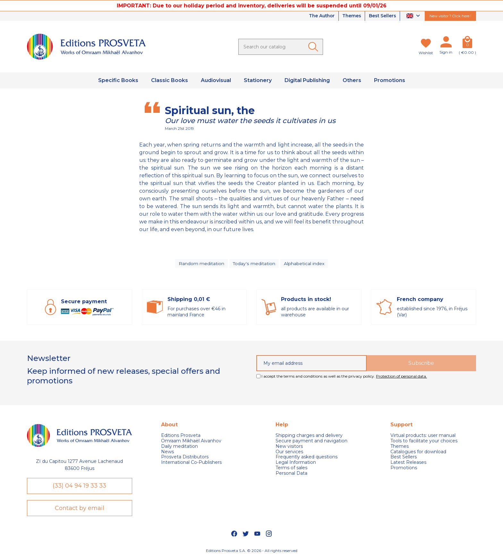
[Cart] (467, 43)
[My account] (445, 43)
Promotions (403, 468)
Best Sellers (382, 16)
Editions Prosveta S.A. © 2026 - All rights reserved (251, 552)
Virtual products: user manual (423, 436)
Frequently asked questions (306, 458)
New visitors (289, 447)
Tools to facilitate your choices (423, 441)
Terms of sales (291, 468)
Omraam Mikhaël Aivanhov (191, 441)
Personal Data (291, 474)
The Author (319, 16)
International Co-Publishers (191, 463)
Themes (350, 16)
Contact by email (79, 509)
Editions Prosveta (180, 436)
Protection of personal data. (401, 376)
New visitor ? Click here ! (450, 16)
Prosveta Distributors (185, 458)
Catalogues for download (418, 452)
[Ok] (314, 47)
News (167, 452)
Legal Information (296, 463)
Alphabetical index (304, 264)
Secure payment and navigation (311, 441)
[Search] (280, 47)
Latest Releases (408, 463)
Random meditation (202, 264)
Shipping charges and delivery (309, 436)
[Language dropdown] (414, 16)
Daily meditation (179, 447)
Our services (289, 452)
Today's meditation (254, 264)
